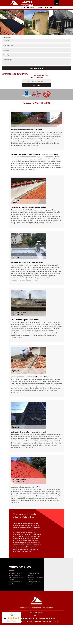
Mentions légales (51, 621)
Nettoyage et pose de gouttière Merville (15, 574)
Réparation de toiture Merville (15, 583)
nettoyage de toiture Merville (34, 583)
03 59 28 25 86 (28, 8)
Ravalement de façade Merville (16, 578)
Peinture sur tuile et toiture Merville (36, 578)
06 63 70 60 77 (45, 8)
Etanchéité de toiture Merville (34, 574)
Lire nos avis (11, 621)
